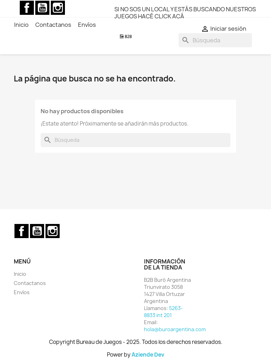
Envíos (22, 292)
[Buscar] (215, 40)
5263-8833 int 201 (163, 311)
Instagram (58, 8)
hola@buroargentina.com (175, 329)
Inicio (20, 274)
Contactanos (30, 283)
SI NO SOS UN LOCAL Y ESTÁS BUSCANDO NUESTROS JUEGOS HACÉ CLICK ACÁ (185, 12)
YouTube (42, 8)
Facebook (27, 8)
